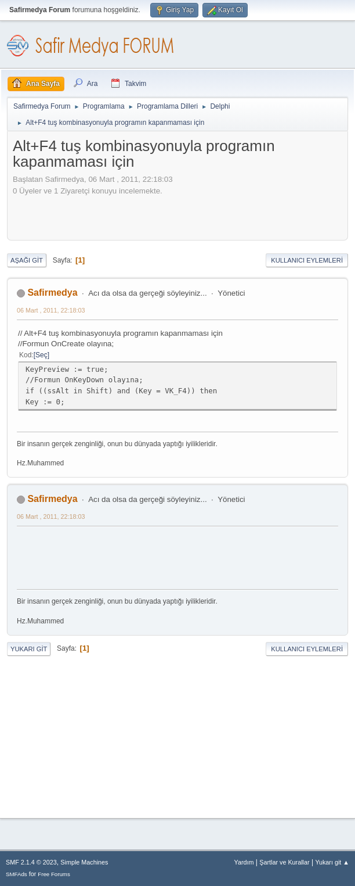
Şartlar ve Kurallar (284, 862)
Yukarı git (28, 648)
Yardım (244, 862)
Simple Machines (84, 862)
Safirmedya (52, 292)
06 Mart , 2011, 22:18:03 (51, 310)
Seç (41, 355)
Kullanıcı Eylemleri (307, 260)
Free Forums (54, 874)
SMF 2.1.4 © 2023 (31, 862)
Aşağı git (26, 260)
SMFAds (16, 874)
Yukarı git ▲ (332, 862)
